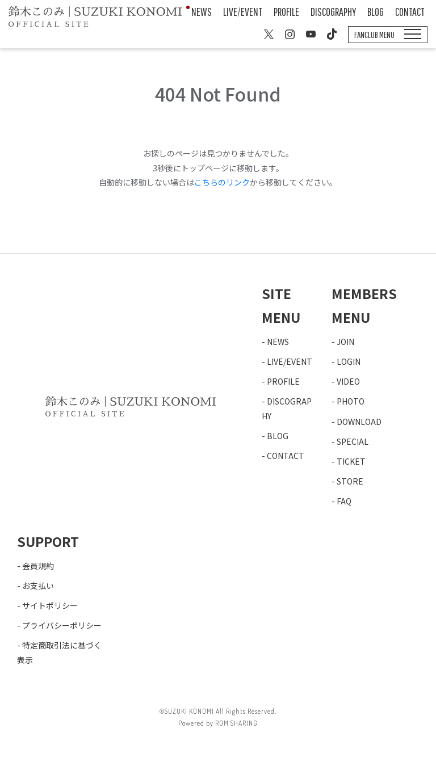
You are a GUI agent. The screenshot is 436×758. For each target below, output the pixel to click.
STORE (350, 481)
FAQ (344, 501)
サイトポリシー (50, 605)
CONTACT (410, 11)
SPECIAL (352, 441)
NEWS (201, 11)
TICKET (351, 461)
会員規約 (38, 565)
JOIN (345, 341)
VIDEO (348, 381)
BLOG (375, 11)
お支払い (38, 585)
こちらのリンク (222, 182)
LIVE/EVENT (242, 11)
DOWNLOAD (359, 421)
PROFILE (286, 11)
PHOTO (350, 401)
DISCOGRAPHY (333, 11)
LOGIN (348, 361)
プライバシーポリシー (62, 625)
